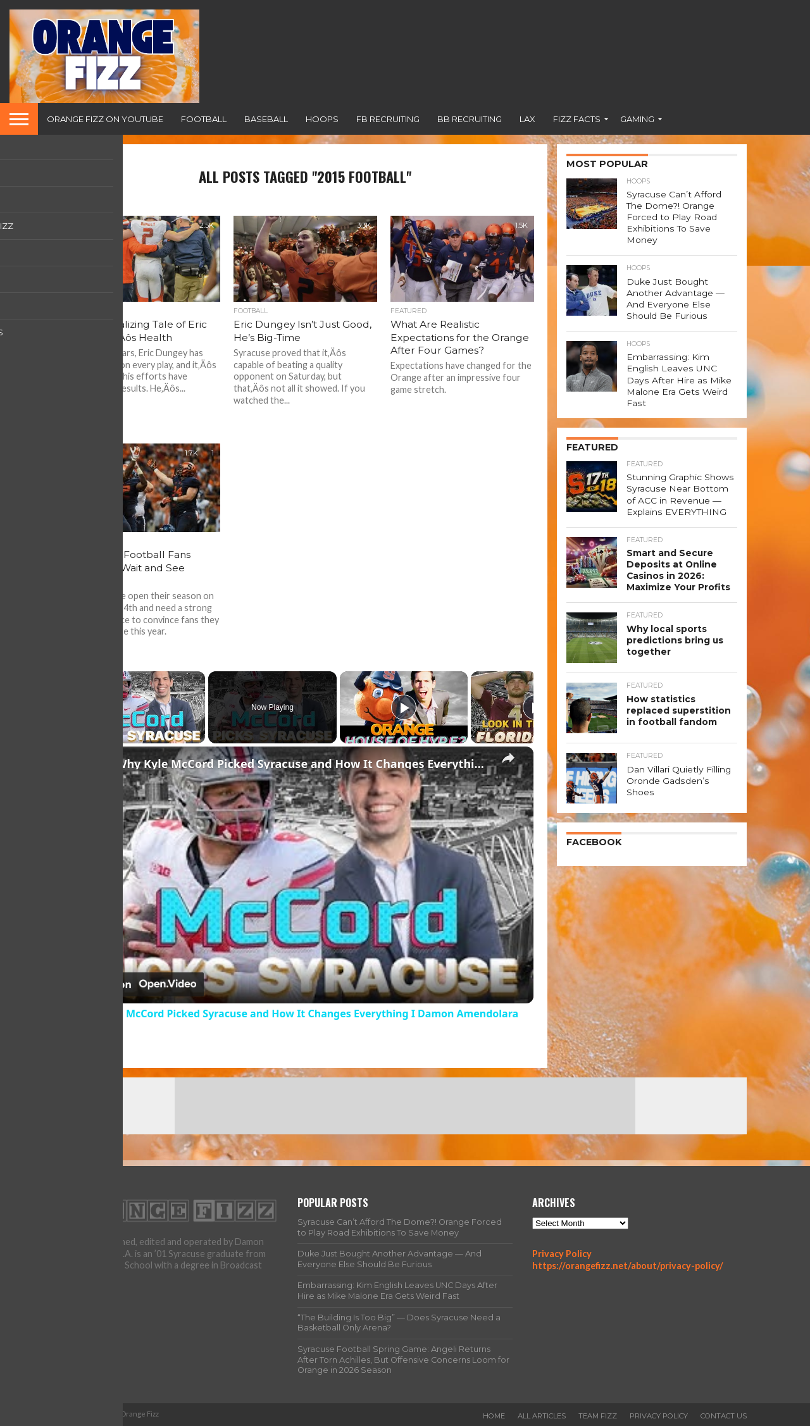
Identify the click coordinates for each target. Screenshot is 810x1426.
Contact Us (724, 1415)
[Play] (403, 707)
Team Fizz (597, 1415)
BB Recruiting (469, 119)
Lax (527, 119)
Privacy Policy (562, 1253)
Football (204, 119)
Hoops (322, 119)
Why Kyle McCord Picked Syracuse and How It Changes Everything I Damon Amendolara (303, 763)
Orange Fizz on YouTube (105, 119)
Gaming (637, 119)
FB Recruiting (388, 119)
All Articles (542, 1415)
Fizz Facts (577, 119)
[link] (96, 766)
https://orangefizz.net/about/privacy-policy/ (627, 1265)
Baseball (266, 119)
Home (494, 1415)
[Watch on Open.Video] (140, 984)
